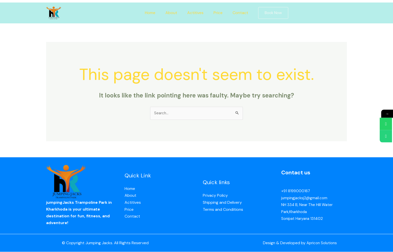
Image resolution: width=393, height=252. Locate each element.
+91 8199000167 (296, 191)
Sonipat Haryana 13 (298, 218)
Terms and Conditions (223, 209)
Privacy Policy (215, 196)
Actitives (195, 12)
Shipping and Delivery (222, 203)
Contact (236, 12)
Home (154, 12)
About (173, 12)
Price (216, 12)
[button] (268, 13)
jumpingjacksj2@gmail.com (305, 198)
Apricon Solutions (320, 243)
